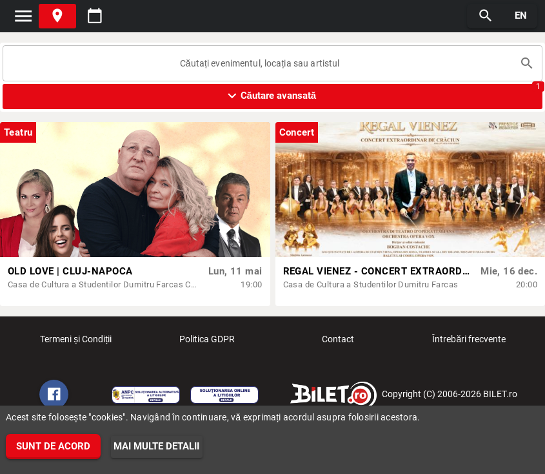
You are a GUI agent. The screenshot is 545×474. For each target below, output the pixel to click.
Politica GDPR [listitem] (207, 342)
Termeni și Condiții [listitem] (76, 342)
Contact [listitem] (338, 342)
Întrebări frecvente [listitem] (469, 342)
